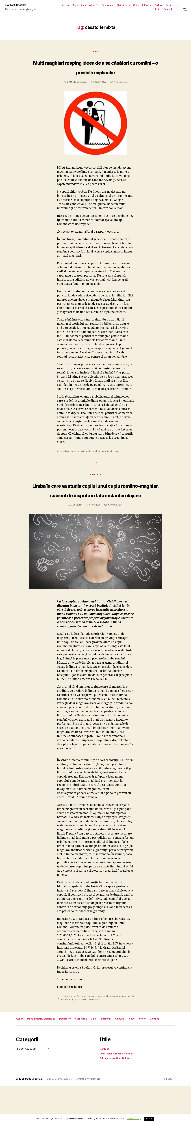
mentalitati (107, 461)
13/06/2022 (101, 92)
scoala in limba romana (97, 1030)
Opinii (136, 5)
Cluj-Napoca (83, 1027)
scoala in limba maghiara (72, 1030)
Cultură (158, 5)
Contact (167, 9)
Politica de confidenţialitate (117, 1094)
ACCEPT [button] (149, 1119)
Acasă (65, 5)
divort (116, 1027)
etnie (89, 461)
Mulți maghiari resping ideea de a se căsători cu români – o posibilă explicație (95, 72)
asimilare (65, 461)
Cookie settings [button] (134, 1118)
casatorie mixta (78, 461)
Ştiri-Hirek (122, 5)
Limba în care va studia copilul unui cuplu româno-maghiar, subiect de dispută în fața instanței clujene (95, 510)
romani (117, 461)
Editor (78, 535)
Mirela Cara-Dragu (78, 92)
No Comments (121, 92)
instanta (124, 1027)
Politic (169, 5)
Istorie (156, 9)
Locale (91, 486)
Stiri (101, 486)
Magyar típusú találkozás (85, 5)
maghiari (97, 461)
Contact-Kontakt (17, 5)
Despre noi (107, 5)
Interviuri (146, 5)
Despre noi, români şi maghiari (119, 1090)
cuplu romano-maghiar (101, 1027)
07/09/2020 (94, 535)
